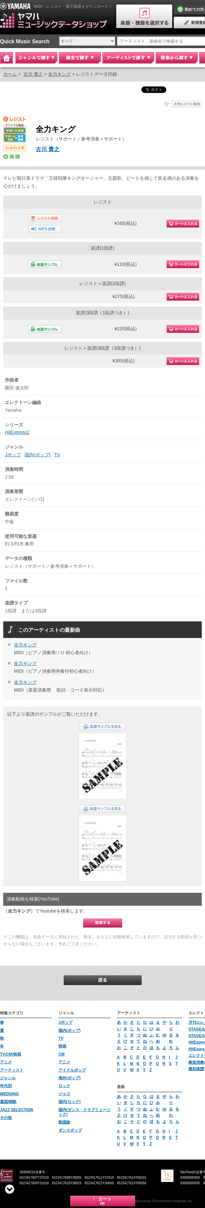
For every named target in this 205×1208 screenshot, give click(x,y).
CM (61, 1054)
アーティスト (11, 1070)
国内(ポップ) (37, 454)
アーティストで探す (128, 58)
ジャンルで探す (36, 58)
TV (57, 454)
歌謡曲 (64, 1122)
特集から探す (177, 58)
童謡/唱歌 (8, 1101)
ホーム (10, 74)
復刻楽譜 (196, 1069)
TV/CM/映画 (10, 1054)
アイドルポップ (72, 1070)
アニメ (6, 1062)
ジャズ (64, 1094)
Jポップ (13, 454)
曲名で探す (80, 58)
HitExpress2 (17, 432)
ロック (64, 1086)
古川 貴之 (33, 74)
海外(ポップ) (69, 1078)
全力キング (59, 74)
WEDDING (9, 1094)
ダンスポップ (70, 1130)
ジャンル (8, 1078)
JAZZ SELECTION (16, 1110)
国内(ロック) (69, 1101)
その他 (6, 1117)
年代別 (6, 1086)
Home (6, 58)
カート (103, 1200)
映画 (62, 1046)
